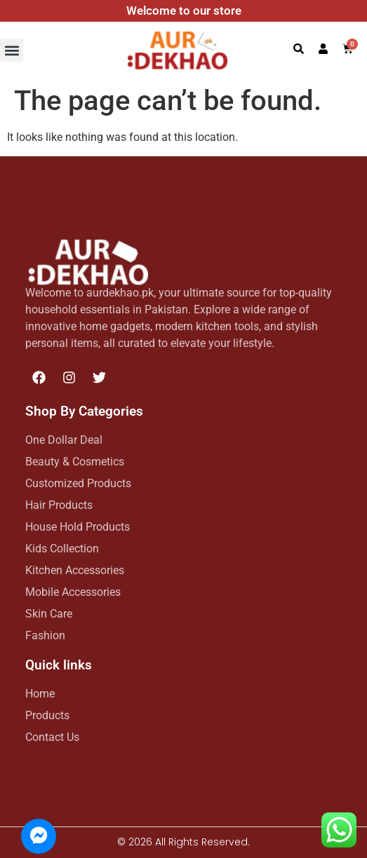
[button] (11, 50)
